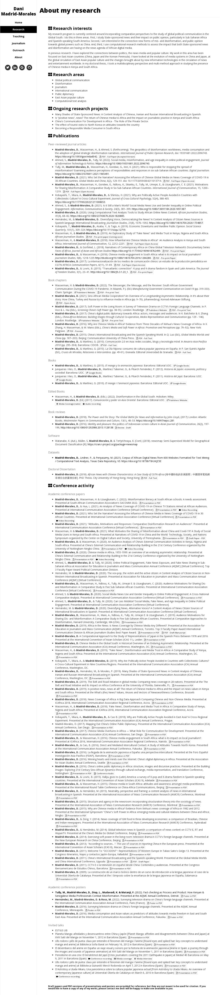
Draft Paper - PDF (195, 538)
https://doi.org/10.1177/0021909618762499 (136, 250)
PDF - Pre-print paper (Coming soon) (104, 237)
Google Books (181, 365)
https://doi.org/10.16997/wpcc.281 (155, 420)
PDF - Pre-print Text (108, 292)
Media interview (143, 958)
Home (18, 22)
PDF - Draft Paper (139, 861)
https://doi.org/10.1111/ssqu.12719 (105, 229)
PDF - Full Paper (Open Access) (178, 181)
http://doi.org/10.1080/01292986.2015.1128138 (87, 427)
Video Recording (188, 510)
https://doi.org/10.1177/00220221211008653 (80, 202)
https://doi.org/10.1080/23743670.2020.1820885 (97, 216)
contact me (112, 988)
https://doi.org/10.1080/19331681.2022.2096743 (122, 163)
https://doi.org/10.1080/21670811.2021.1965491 (82, 173)
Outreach (18, 50)
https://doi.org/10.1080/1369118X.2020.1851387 (159, 209)
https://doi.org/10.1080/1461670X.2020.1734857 (176, 222)
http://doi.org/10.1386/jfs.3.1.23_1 (109, 272)
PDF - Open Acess (65, 303)
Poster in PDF (188, 896)
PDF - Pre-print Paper (173, 251)
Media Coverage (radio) (68, 404)
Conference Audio (103, 773)
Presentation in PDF (149, 503)
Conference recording (100, 958)
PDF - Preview (75, 331)
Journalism (18, 43)
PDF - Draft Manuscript (173, 632)
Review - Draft (123, 427)
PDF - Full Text (144, 338)
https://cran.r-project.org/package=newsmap (113, 444)
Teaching (18, 36)
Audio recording (91, 404)
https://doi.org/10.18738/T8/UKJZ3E (141, 461)
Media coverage (123, 958)
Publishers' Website (84, 292)
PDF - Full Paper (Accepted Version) (117, 156)
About (18, 57)
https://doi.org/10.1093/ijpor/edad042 (76, 156)
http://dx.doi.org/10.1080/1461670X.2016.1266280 (123, 258)
